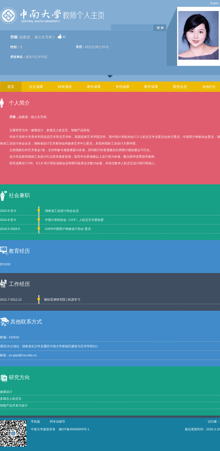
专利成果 (123, 87)
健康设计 (6, 392)
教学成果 (151, 87)
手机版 (35, 421)
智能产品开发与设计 (14, 405)
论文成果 (36, 87)
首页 (10, 87)
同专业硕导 (57, 421)
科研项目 (65, 87)
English (214, 3)
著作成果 (94, 87)
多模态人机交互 (11, 398)
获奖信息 (180, 87)
